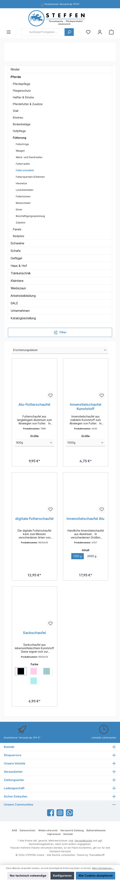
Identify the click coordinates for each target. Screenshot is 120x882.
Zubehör (21, 222)
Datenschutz (27, 830)
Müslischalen (23, 203)
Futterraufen (23, 163)
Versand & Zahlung (72, 830)
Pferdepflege (21, 83)
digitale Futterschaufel (34, 519)
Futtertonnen (23, 196)
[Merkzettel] (88, 32)
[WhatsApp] (69, 813)
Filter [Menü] (60, 331)
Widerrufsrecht (48, 830)
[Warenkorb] (111, 32)
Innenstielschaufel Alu (85, 519)
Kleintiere (17, 281)
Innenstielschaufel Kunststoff (85, 406)
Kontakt (68, 834)
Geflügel (16, 258)
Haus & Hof (19, 266)
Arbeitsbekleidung (23, 296)
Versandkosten (83, 840)
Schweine (17, 243)
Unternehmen (20, 311)
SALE (14, 303)
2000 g (92, 556)
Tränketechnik (21, 273)
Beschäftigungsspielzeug (30, 216)
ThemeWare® (97, 855)
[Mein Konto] (100, 32)
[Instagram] (60, 813)
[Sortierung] (60, 350)
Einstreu (18, 117)
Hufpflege (19, 131)
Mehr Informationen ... (103, 868)
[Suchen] (69, 32)
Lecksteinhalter (25, 189)
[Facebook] (50, 813)
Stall (15, 110)
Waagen (20, 150)
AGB (14, 830)
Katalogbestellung (23, 318)
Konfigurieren (62, 875)
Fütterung (19, 137)
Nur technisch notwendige (28, 875)
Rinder (15, 69)
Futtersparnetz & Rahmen (30, 176)
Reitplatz (18, 236)
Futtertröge (22, 144)
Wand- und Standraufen (29, 157)
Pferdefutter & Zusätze (28, 104)
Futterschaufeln (25, 170)
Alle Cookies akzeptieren (95, 875)
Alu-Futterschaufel (34, 404)
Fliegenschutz (22, 90)
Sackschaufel (34, 633)
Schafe (16, 251)
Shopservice (12, 755)
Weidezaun (18, 288)
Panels (17, 229)
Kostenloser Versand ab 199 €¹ (62, 4)
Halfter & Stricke (23, 97)
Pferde (16, 77)
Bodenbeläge (21, 124)
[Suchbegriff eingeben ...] (43, 32)
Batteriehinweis (96, 830)
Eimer (19, 209)
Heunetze (21, 183)
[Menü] (8, 32)
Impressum (54, 834)
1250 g (77, 556)
